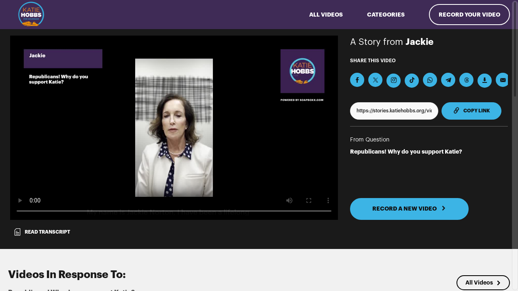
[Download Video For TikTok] (412, 81)
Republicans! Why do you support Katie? (406, 151)
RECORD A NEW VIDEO (409, 208)
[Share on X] (375, 80)
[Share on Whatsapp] (430, 80)
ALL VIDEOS (326, 14)
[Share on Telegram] (448, 80)
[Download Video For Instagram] (393, 81)
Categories (386, 14)
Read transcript (41, 232)
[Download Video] (485, 81)
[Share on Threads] (466, 80)
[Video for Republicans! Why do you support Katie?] (174, 128)
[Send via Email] (503, 80)
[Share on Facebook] (357, 80)
